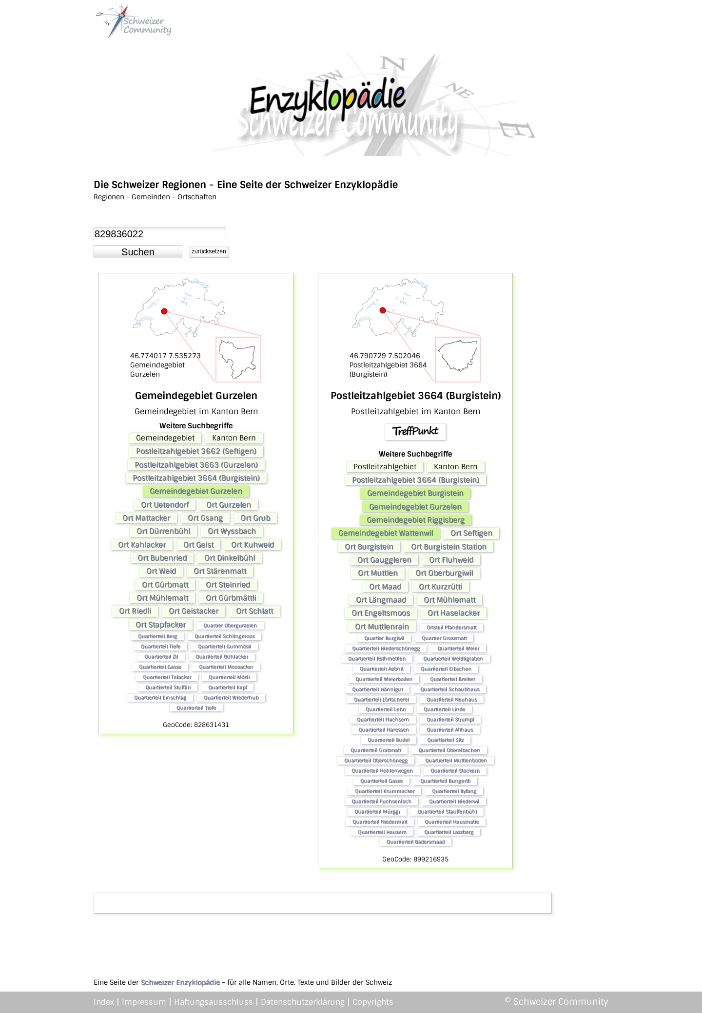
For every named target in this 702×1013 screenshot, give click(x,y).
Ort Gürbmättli (231, 598)
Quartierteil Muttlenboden (456, 760)
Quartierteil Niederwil (454, 801)
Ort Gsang (205, 518)
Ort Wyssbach (232, 531)
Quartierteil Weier (458, 648)
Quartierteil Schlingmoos (224, 636)
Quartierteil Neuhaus (452, 699)
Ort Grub (255, 518)
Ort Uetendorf (165, 505)
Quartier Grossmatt (444, 638)
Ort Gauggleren (384, 560)
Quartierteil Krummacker (384, 791)
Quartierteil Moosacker (226, 667)
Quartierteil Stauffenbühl (447, 811)
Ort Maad (385, 587)
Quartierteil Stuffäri (168, 687)
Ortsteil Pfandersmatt (451, 627)
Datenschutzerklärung (303, 1002)
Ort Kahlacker (142, 545)
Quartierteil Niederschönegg (386, 648)
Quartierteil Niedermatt (379, 822)
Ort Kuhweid (252, 545)
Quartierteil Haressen (383, 729)
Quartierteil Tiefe (160, 646)
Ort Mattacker (146, 518)
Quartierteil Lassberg (448, 832)
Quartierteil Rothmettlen (377, 658)
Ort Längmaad (381, 600)
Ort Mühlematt (162, 598)
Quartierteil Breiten (452, 679)
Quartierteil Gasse (160, 667)
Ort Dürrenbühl (163, 531)
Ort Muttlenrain (382, 626)
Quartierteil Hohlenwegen (382, 770)
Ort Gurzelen (228, 505)
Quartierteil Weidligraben (453, 658)
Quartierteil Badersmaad (416, 842)
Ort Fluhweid (451, 560)
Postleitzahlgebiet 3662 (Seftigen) (196, 451)
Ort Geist (198, 545)
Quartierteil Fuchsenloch (381, 801)
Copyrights (372, 1002)
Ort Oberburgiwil (444, 573)
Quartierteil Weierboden (383, 679)
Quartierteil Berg (157, 636)
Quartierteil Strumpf (450, 719)
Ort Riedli (135, 611)
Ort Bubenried (162, 558)
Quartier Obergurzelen (230, 625)
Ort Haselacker (454, 613)
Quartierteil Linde (444, 709)
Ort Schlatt (254, 611)
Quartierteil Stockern (455, 770)
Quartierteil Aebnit (381, 669)
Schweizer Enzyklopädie (180, 982)
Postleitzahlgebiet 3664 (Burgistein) (196, 478)
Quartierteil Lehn (386, 709)
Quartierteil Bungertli (445, 781)
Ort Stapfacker (161, 625)
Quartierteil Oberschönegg (376, 760)
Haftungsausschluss (213, 1002)
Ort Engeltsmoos (380, 613)
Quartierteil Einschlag (160, 697)
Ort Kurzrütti (440, 587)
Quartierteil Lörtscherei (381, 699)
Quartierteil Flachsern (383, 719)
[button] (138, 252)
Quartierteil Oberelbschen (449, 750)
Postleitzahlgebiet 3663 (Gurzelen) (196, 465)
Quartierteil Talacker (167, 677)
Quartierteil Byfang (454, 791)
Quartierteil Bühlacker (221, 656)
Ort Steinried (228, 585)
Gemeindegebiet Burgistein (415, 493)
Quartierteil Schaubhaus (449, 689)
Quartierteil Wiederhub (231, 697)
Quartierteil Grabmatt (376, 750)
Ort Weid (161, 571)
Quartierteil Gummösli (224, 646)
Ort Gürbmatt (165, 585)
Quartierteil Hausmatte (452, 822)
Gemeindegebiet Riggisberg (416, 520)
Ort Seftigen (471, 533)
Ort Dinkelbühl (229, 558)
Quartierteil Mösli (229, 677)
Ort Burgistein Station (449, 547)
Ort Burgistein (369, 547)
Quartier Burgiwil (384, 638)
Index (104, 1002)
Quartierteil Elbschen (446, 669)
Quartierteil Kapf (227, 687)
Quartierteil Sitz (445, 740)
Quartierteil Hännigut (377, 689)
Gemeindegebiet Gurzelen (196, 491)
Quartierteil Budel (389, 740)
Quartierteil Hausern (382, 832)
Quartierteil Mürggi (377, 811)
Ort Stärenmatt (220, 571)
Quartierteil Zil (161, 656)
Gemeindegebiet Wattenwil (385, 533)
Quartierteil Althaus (450, 729)
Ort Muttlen (378, 573)
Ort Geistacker (193, 611)
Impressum (144, 1002)
